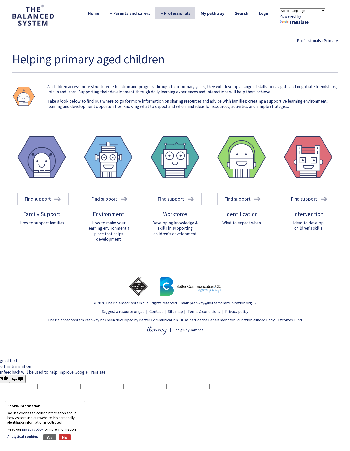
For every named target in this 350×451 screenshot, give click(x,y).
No (64, 437)
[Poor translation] (18, 379)
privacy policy (32, 429)
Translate (294, 22)
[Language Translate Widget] (302, 10)
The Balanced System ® (125, 302)
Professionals (309, 40)
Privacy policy (236, 311)
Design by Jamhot (188, 329)
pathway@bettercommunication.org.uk (223, 302)
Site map (175, 311)
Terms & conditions (204, 311)
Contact (156, 311)
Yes (49, 437)
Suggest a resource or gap (123, 311)
